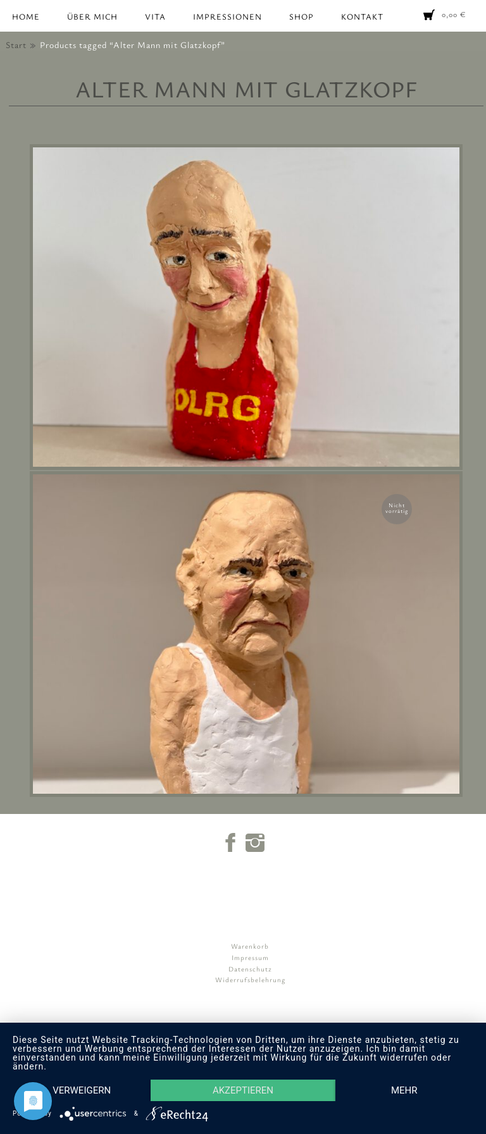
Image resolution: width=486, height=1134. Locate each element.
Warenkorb (250, 946)
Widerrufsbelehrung (250, 979)
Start (16, 45)
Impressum (250, 957)
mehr (404, 1090)
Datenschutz (250, 968)
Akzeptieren (243, 1090)
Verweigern (82, 1090)
